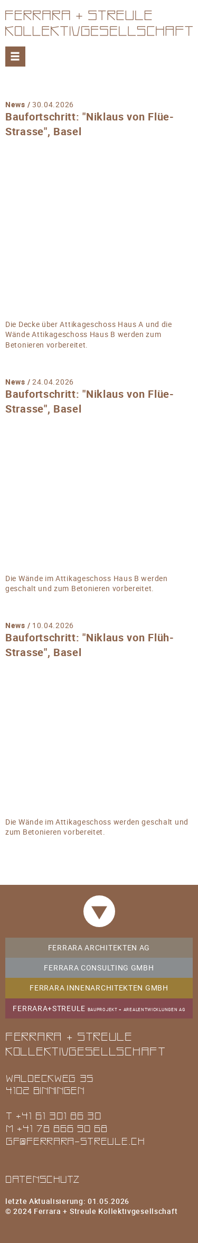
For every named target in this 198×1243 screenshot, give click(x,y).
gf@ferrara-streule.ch (75, 1141)
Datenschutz (42, 1179)
